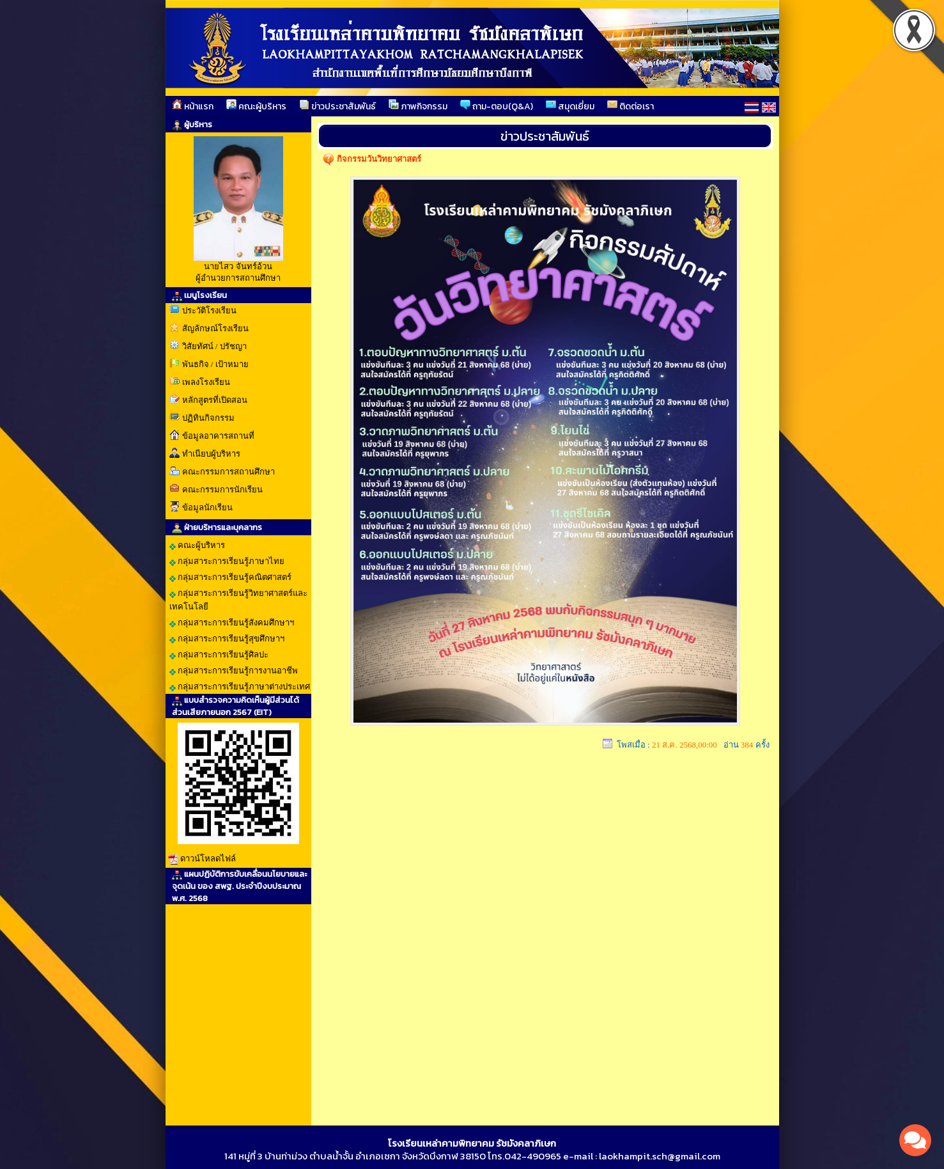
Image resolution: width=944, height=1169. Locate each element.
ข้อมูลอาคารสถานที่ (218, 436)
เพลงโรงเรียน (206, 382)
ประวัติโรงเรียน (209, 310)
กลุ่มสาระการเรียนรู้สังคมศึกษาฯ (231, 623)
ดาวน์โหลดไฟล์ (208, 858)
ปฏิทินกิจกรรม (208, 418)
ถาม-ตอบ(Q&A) (496, 106)
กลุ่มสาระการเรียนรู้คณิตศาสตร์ (230, 577)
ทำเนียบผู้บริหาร (211, 454)
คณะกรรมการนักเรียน (222, 489)
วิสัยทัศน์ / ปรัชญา (214, 346)
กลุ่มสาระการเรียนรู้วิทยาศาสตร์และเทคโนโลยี (238, 599)
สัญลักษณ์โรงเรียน (215, 328)
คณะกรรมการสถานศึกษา (228, 471)
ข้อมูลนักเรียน (207, 507)
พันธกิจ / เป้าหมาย (215, 364)
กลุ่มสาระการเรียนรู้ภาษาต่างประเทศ (239, 687)
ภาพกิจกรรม (418, 106)
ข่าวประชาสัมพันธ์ (337, 106)
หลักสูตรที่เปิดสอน (214, 400)
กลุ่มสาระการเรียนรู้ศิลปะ (218, 655)
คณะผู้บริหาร (256, 106)
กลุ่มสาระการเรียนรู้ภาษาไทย (226, 561)
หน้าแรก (192, 106)
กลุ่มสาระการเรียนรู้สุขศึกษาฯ (226, 639)
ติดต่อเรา (630, 106)
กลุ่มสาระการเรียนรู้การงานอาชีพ (233, 671)
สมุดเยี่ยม (570, 106)
